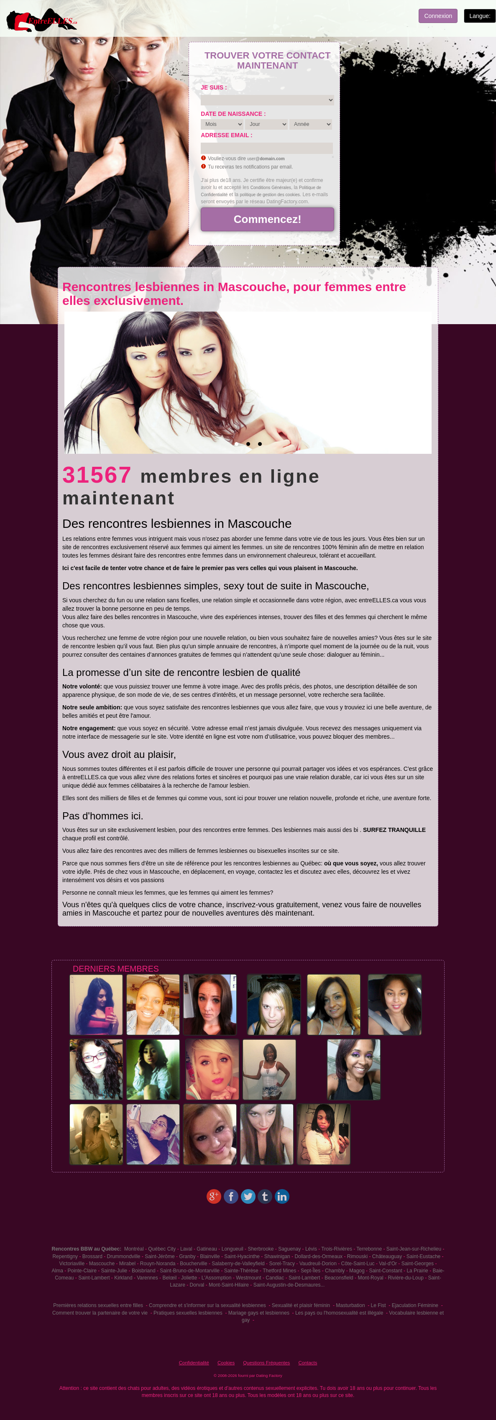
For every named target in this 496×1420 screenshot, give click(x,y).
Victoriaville (71, 1263)
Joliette (189, 1278)
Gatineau (207, 1249)
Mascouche (102, 1263)
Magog (357, 1271)
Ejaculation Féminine (415, 1305)
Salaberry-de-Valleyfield (238, 1263)
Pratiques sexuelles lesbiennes (187, 1313)
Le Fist (378, 1305)
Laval (186, 1249)
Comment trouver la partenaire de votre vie (100, 1313)
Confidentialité (194, 1362)
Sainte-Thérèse (241, 1271)
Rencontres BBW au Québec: (87, 1249)
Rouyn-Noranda (158, 1263)
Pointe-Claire (82, 1271)
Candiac (275, 1278)
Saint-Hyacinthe (242, 1256)
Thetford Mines (279, 1271)
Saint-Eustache (423, 1256)
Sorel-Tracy (282, 1263)
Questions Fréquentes (266, 1362)
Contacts (307, 1362)
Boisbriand (144, 1271)
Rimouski (357, 1256)
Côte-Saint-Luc (358, 1263)
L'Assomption (217, 1278)
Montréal (134, 1249)
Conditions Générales (271, 187)
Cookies (226, 1362)
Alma (57, 1271)
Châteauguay (387, 1256)
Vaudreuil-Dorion (318, 1263)
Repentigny (65, 1256)
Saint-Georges (417, 1263)
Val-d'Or (388, 1263)
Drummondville (123, 1256)
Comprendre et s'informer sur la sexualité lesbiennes (207, 1305)
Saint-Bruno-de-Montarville (190, 1271)
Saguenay (289, 1249)
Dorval (197, 1285)
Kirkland (123, 1278)
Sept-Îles (310, 1271)
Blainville (210, 1256)
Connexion (438, 16)
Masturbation (350, 1305)
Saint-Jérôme (159, 1256)
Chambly (335, 1271)
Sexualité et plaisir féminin (301, 1305)
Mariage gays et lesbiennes (258, 1313)
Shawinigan (277, 1256)
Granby (187, 1256)
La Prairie (417, 1271)
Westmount (248, 1278)
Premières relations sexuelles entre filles (98, 1305)
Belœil (169, 1278)
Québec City (162, 1249)
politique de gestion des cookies (270, 194)
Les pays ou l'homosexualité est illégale (339, 1313)
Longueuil (232, 1249)
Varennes (147, 1278)
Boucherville (193, 1263)
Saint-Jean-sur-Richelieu (413, 1249)
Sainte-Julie (114, 1271)
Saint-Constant (385, 1271)
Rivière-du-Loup (405, 1278)
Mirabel (127, 1263)
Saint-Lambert (94, 1278)
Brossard (92, 1256)
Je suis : (214, 87)
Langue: (480, 16)
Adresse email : (226, 135)
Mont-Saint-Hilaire (229, 1285)
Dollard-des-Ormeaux (318, 1256)
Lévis (311, 1249)
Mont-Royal (370, 1278)
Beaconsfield (339, 1278)
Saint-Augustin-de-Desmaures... (289, 1285)
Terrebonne (369, 1249)
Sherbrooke (261, 1249)
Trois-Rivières (336, 1249)
